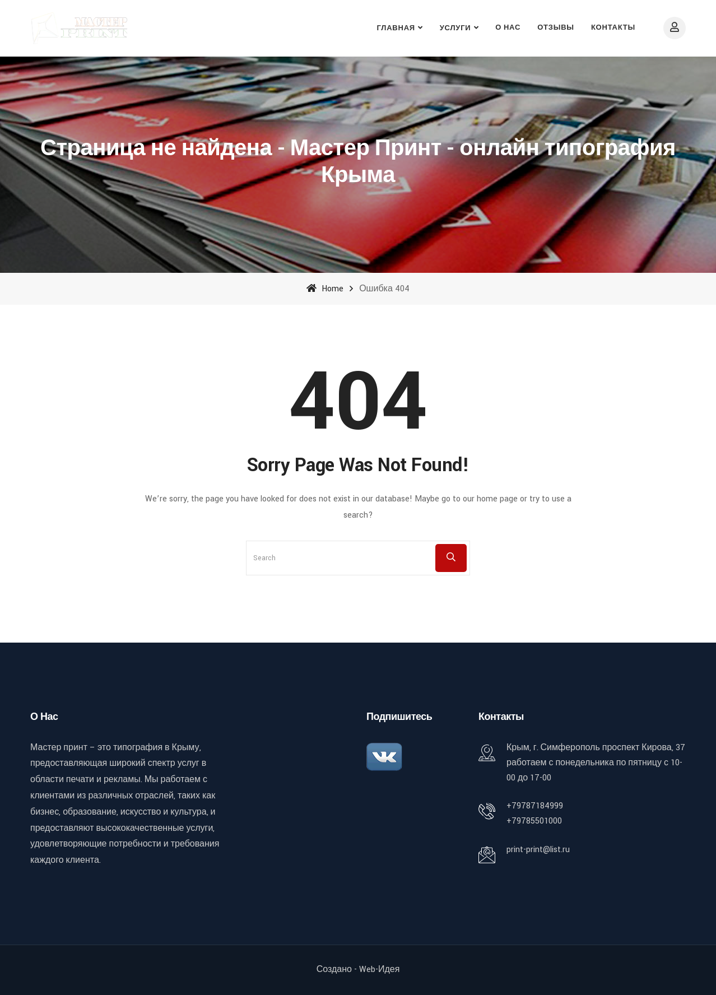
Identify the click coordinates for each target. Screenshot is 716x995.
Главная (395, 28)
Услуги (455, 28)
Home (324, 289)
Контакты (613, 27)
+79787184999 (534, 806)
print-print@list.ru (538, 849)
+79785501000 (534, 821)
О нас (507, 27)
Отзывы (555, 27)
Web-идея (379, 969)
